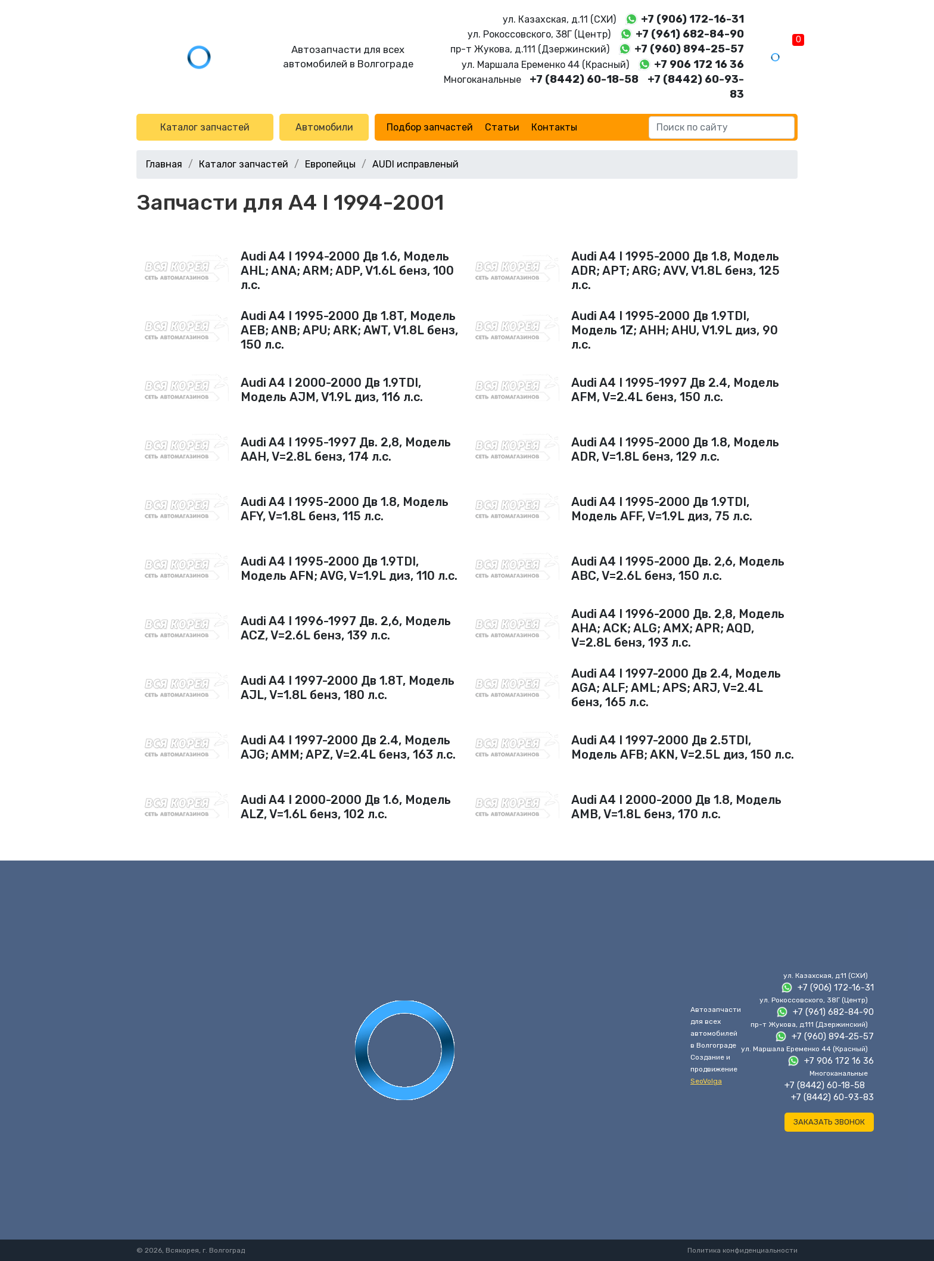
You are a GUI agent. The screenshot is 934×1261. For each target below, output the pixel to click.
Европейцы (330, 164)
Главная (164, 164)
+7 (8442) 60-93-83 (832, 1097)
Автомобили (324, 127)
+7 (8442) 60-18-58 (584, 79)
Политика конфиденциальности (742, 1250)
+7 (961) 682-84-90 (690, 34)
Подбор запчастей (430, 127)
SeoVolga (706, 1081)
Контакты (554, 127)
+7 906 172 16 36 (699, 64)
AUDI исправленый (415, 164)
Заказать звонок (829, 1121)
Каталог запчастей (205, 127)
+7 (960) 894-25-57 (689, 48)
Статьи (502, 127)
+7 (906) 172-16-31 (692, 19)
